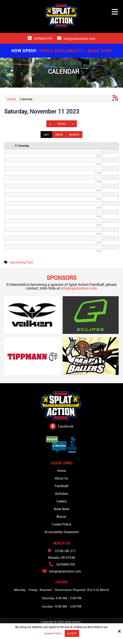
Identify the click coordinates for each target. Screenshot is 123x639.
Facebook (65, 426)
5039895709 (43, 38)
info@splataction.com (79, 38)
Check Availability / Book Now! (75, 50)
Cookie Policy (53, 633)
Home (11, 99)
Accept (72, 633)
